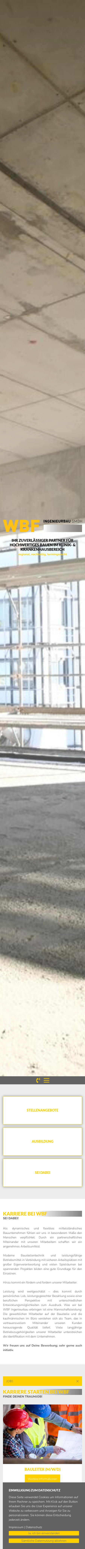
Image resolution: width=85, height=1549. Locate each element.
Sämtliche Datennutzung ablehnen (44, 1541)
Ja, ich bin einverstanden (44, 1533)
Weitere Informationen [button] (42, 1479)
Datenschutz (34, 1527)
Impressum (16, 1527)
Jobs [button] (9, 1381)
